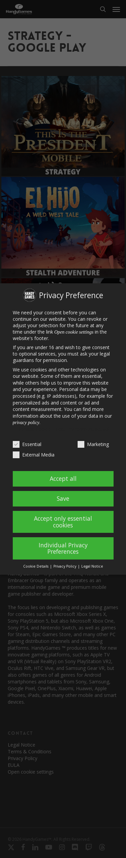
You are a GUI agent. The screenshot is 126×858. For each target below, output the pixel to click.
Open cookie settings (74, 332)
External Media (33, 454)
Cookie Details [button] (36, 566)
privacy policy (26, 422)
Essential (27, 444)
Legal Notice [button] (92, 566)
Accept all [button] (63, 478)
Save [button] (63, 498)
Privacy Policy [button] (65, 566)
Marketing (93, 444)
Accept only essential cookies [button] (63, 521)
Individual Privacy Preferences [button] (63, 548)
